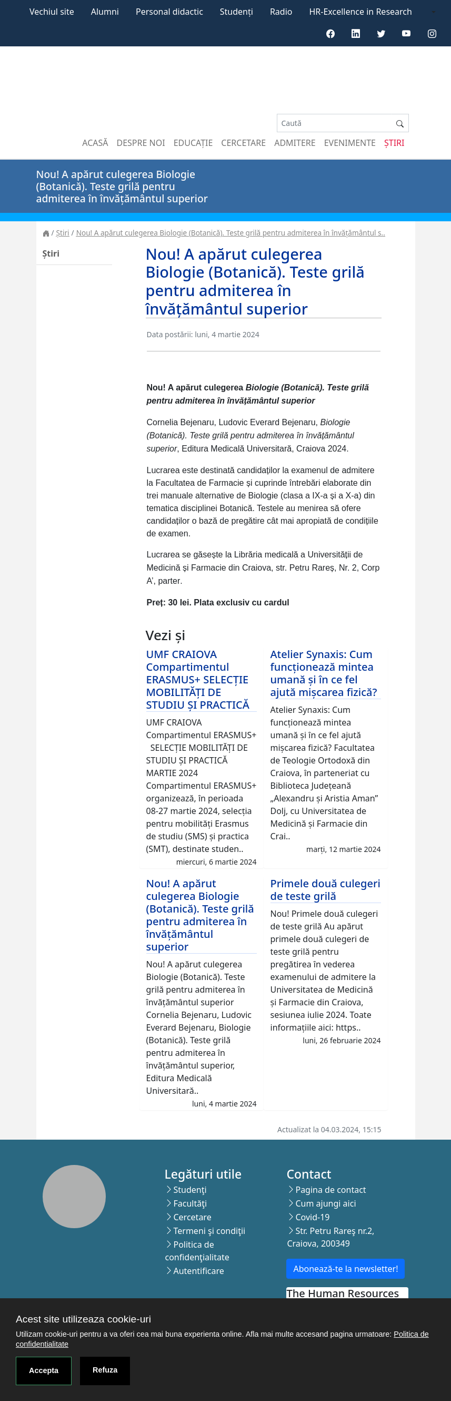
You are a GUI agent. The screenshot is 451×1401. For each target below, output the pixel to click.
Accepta (43, 1370)
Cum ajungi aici (325, 1203)
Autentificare (198, 1271)
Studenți (236, 11)
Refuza (105, 1370)
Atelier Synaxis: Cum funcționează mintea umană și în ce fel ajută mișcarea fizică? (323, 673)
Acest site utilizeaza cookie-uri (83, 1319)
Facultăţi (190, 1203)
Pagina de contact (330, 1190)
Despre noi (141, 143)
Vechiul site (51, 11)
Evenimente (350, 143)
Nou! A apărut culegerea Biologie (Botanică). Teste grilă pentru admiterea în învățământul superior (200, 915)
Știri (394, 143)
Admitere (294, 143)
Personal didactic (169, 11)
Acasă (95, 143)
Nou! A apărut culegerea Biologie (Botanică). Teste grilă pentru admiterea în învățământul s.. (230, 233)
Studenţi (189, 1190)
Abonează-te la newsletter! (345, 1269)
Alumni (105, 11)
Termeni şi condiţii (209, 1231)
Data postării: (170, 334)
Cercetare (243, 143)
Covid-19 (312, 1217)
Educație (193, 143)
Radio (281, 11)
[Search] (334, 123)
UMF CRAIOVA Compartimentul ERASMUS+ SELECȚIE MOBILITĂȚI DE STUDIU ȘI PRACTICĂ (197, 679)
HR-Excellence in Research (360, 11)
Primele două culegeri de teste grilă (325, 889)
